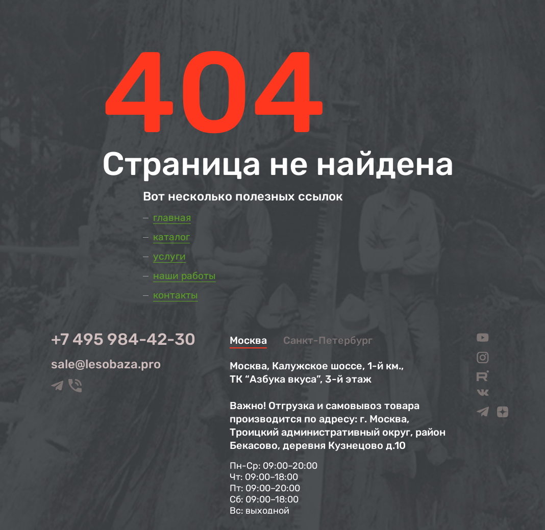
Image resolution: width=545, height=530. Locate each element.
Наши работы (184, 276)
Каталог (171, 237)
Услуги (169, 256)
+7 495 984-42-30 (123, 339)
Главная (172, 217)
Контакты (175, 295)
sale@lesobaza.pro (106, 364)
